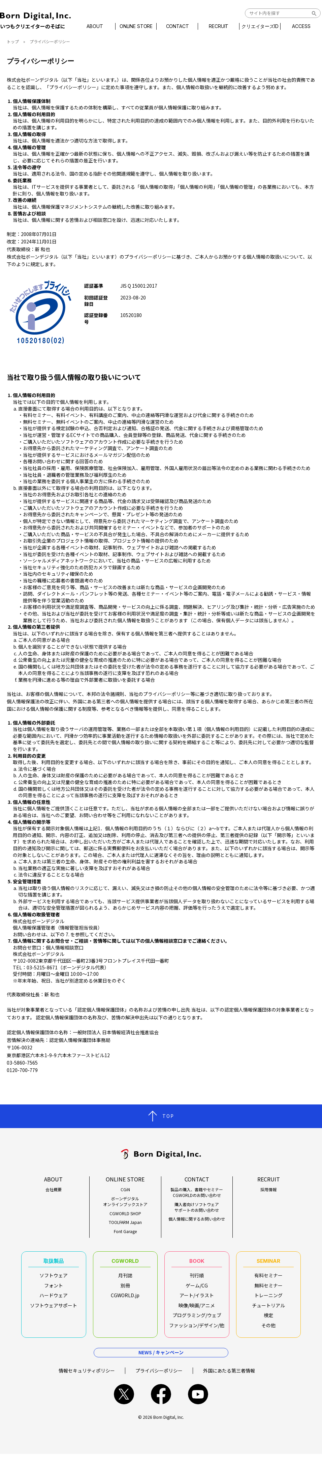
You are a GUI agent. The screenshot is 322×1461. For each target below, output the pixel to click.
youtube (198, 1401)
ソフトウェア (53, 1279)
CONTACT (177, 26)
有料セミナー (268, 1279)
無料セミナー (268, 1289)
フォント (53, 1289)
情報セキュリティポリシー (87, 1377)
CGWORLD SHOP (125, 1213)
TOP (168, 1116)
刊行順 (197, 1279)
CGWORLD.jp (125, 1299)
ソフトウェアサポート (53, 1309)
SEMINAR (268, 1262)
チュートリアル (268, 1309)
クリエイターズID (256, 26)
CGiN (125, 1189)
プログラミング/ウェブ (196, 1318)
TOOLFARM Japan (125, 1222)
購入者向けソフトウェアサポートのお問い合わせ (196, 1207)
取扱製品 (53, 1262)
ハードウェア (53, 1299)
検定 (268, 1318)
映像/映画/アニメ (197, 1309)
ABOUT (100, 26)
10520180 (131, 315)
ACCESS (296, 26)
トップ (13, 41)
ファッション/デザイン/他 (196, 1329)
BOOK (197, 1262)
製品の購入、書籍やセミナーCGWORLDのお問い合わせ (196, 1192)
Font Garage (125, 1231)
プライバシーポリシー (159, 1377)
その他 (268, 1329)
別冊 (125, 1289)
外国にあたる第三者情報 (229, 1377)
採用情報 (268, 1189)
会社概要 (53, 1189)
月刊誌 (125, 1279)
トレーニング (268, 1299)
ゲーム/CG (197, 1289)
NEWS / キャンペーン (161, 1359)
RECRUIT (216, 26)
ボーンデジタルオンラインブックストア (125, 1201)
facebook (161, 1401)
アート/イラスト (197, 1299)
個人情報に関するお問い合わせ (196, 1219)
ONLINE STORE (139, 26)
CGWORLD (125, 1262)
